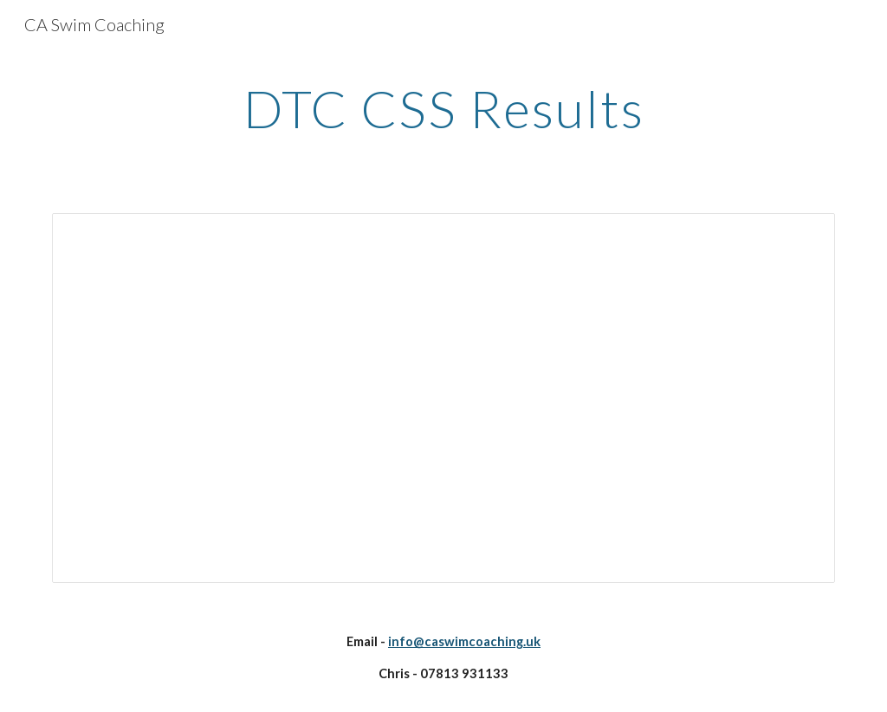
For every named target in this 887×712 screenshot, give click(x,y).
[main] (444, 108)
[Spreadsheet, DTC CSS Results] (444, 398)
